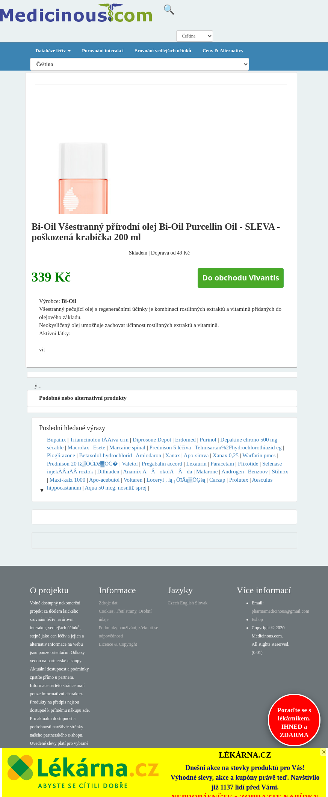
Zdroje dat (108, 603)
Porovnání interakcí (103, 50)
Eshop (257, 619)
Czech (173, 603)
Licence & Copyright (118, 644)
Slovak (201, 603)
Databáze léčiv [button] (53, 50)
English (187, 603)
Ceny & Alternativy (223, 50)
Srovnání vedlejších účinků (163, 50)
